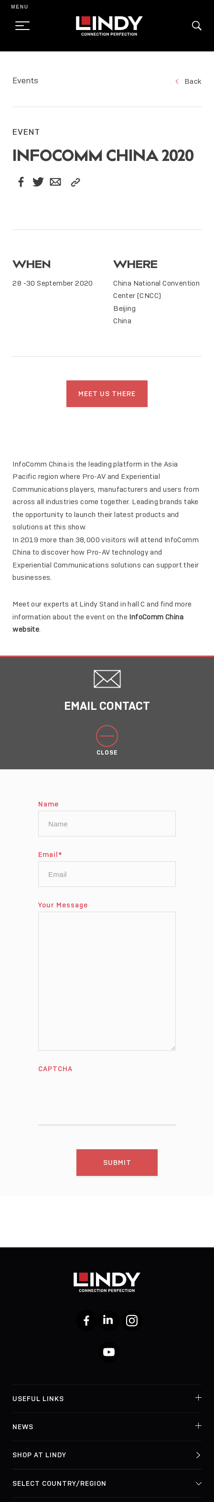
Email (50, 863)
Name (48, 813)
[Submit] (117, 1171)
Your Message (63, 914)
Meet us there (107, 393)
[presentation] (110, 1103)
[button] (197, 25)
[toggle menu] (19, 26)
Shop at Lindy (39, 1455)
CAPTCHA (55, 1078)
